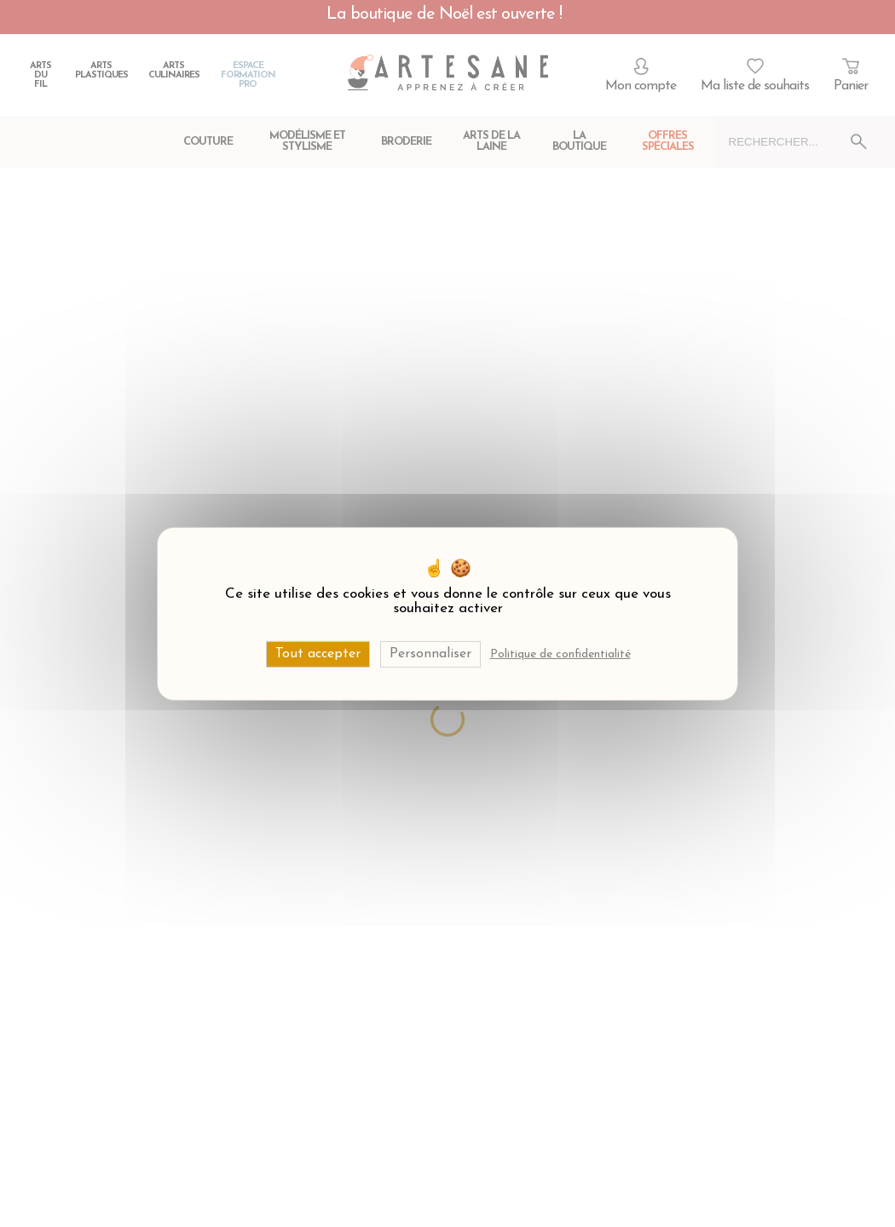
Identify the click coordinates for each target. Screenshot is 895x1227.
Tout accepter (318, 653)
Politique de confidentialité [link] (560, 653)
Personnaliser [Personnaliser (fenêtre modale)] (430, 653)
